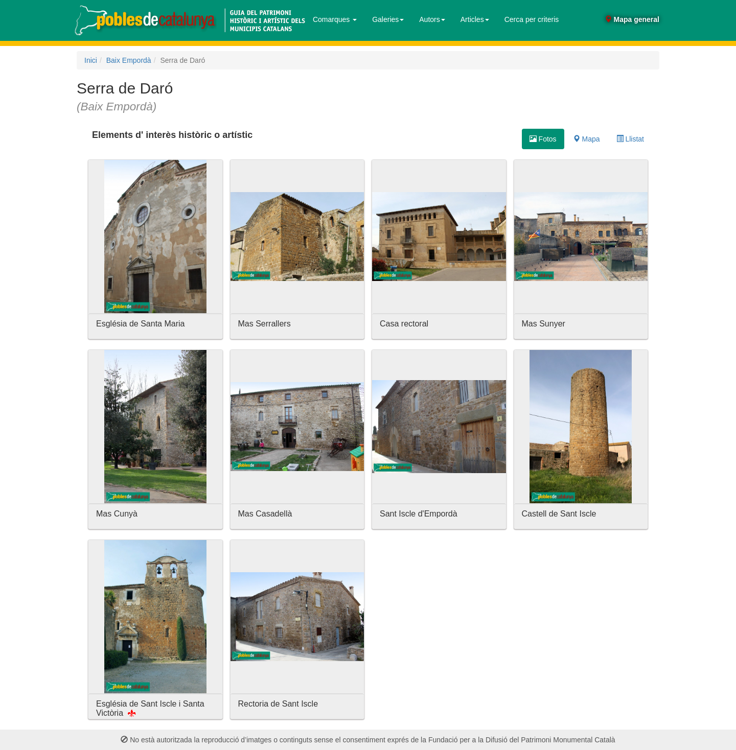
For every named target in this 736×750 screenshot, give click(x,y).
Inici (90, 60)
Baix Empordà (128, 60)
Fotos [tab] (543, 139)
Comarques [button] (335, 19)
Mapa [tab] (586, 139)
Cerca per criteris (531, 19)
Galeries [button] (388, 19)
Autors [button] (432, 19)
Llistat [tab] (630, 139)
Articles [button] (475, 19)
